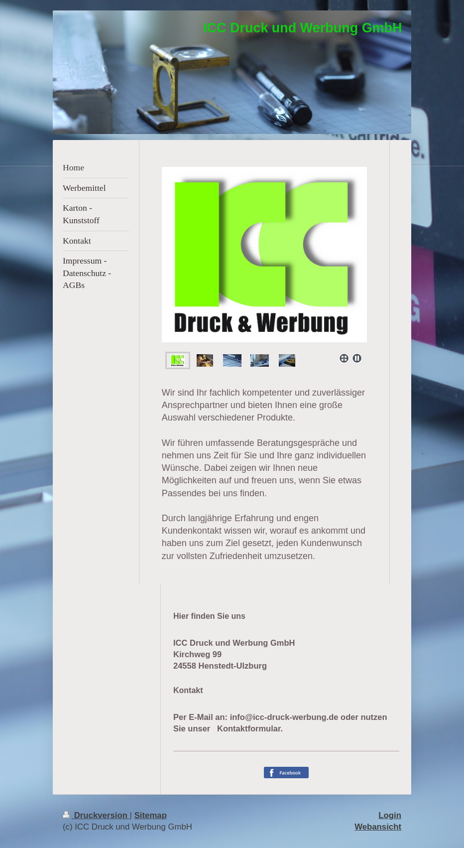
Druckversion (96, 815)
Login (389, 815)
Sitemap (150, 815)
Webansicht (377, 827)
